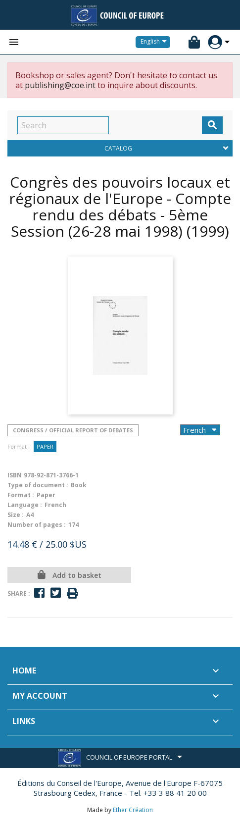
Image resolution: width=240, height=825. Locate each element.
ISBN (14, 475)
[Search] (63, 125)
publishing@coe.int (60, 85)
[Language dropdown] (155, 42)
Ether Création (133, 810)
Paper (45, 446)
